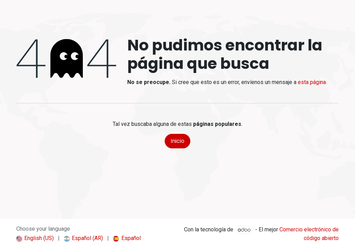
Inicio (177, 141)
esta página (312, 82)
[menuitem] (35, 238)
